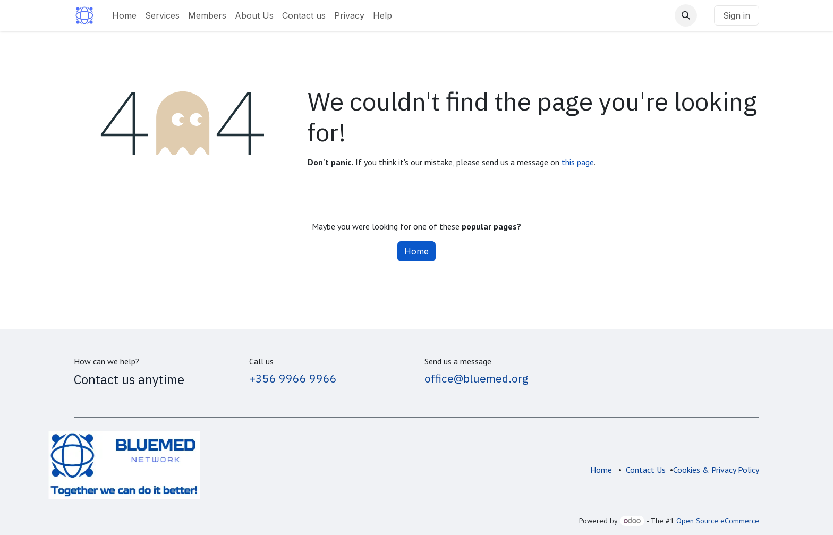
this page (578, 162)
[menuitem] (124, 15)
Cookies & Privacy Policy (716, 469)
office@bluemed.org (476, 378)
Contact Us (646, 469)
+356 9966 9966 (293, 378)
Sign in (736, 15)
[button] (686, 15)
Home (416, 251)
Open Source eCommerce (717, 520)
